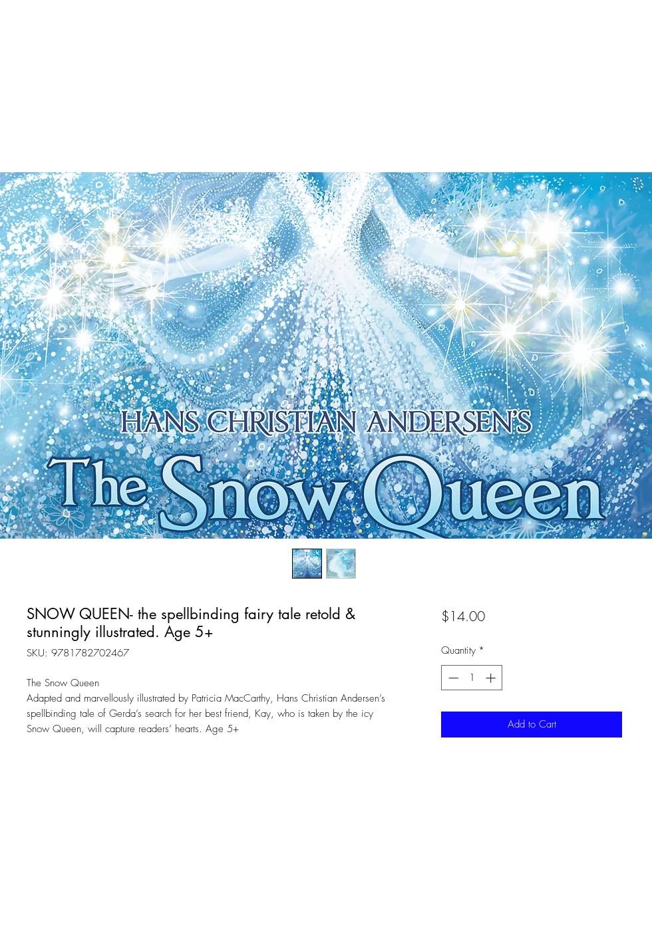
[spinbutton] (472, 678)
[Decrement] (452, 678)
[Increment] (492, 678)
